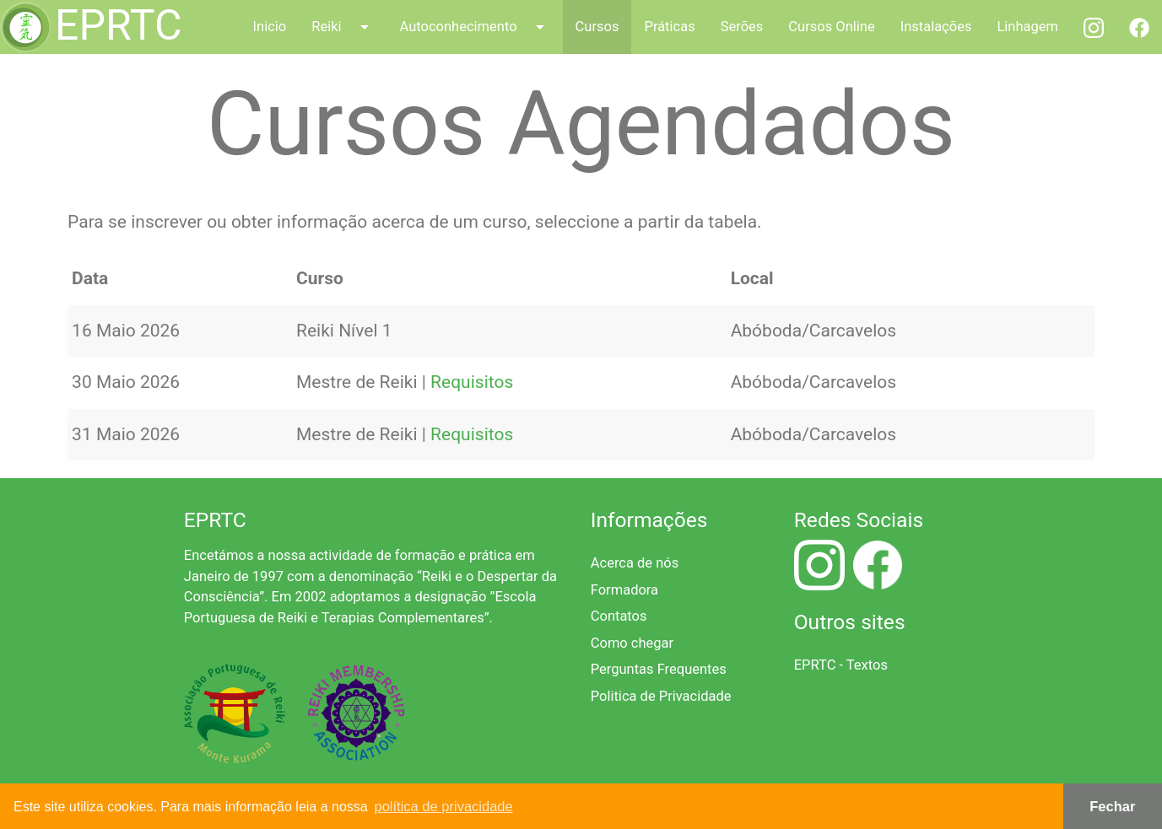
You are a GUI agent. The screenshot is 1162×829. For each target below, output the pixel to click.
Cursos (597, 27)
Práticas (669, 27)
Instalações (936, 27)
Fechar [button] (1112, 806)
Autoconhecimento (475, 27)
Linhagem (1027, 27)
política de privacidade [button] (444, 806)
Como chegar (632, 643)
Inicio (270, 27)
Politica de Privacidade (661, 696)
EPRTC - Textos (841, 665)
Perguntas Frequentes (659, 669)
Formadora (624, 590)
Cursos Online (831, 27)
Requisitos (471, 382)
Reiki (342, 27)
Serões (742, 27)
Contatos (619, 616)
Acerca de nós (634, 563)
